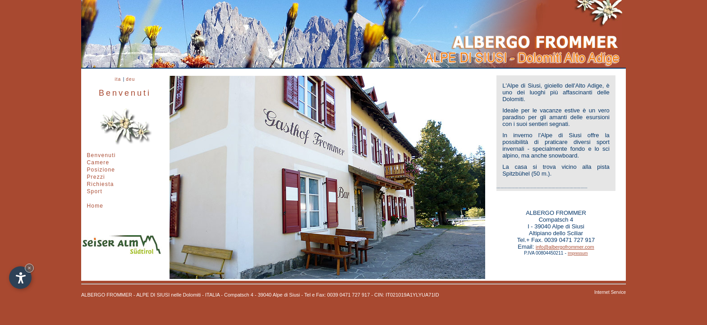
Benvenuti (101, 155)
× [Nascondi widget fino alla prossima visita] (29, 268)
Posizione (101, 170)
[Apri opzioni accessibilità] (20, 277)
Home (95, 206)
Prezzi (96, 177)
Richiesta (100, 184)
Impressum (578, 253)
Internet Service (610, 292)
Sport (94, 191)
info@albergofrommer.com (565, 247)
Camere (98, 162)
